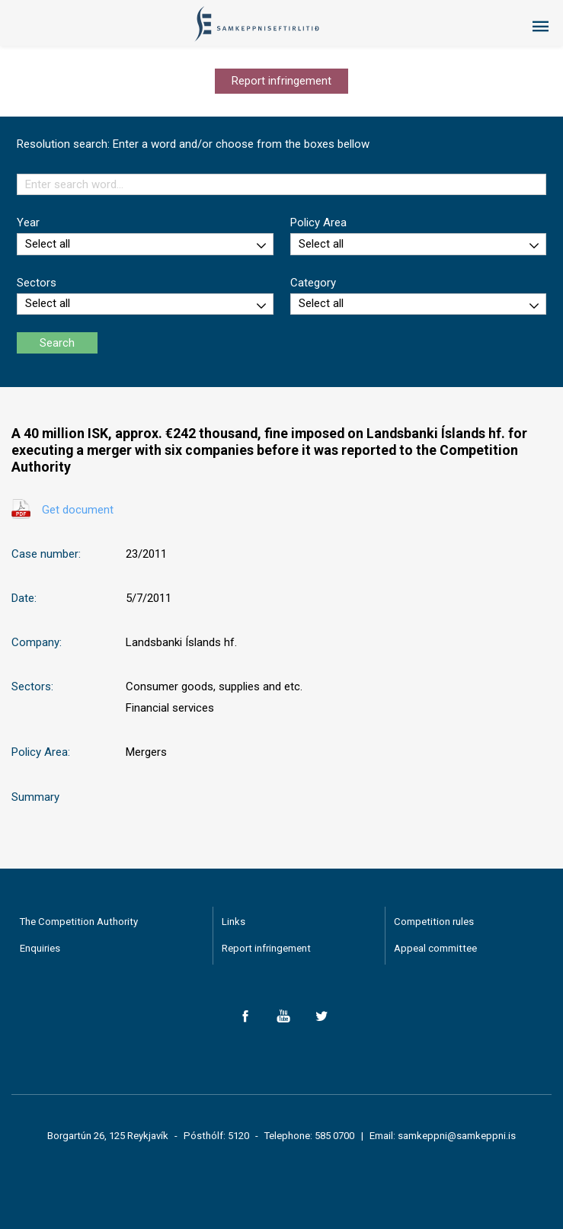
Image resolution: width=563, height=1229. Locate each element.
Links (233, 921)
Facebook (245, 1016)
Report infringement (281, 81)
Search (57, 343)
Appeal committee (435, 948)
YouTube (283, 1016)
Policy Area (318, 222)
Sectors (36, 283)
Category (313, 283)
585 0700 (334, 1135)
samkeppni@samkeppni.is (457, 1135)
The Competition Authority (79, 921)
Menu (540, 26)
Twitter (322, 1016)
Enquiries (40, 948)
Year (28, 222)
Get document (78, 510)
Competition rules (434, 921)
